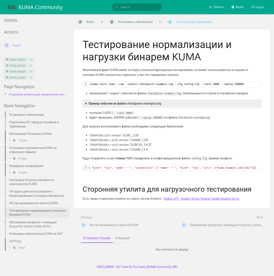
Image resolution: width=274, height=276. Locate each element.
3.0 (31, 71)
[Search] (116, 7)
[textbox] (174, 84)
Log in (257, 7)
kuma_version (16, 59)
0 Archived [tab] (123, 238)
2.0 (31, 59)
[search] (137, 7)
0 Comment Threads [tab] (96, 238)
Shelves (216, 7)
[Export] (36, 45)
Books (237, 7)
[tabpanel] (172, 249)
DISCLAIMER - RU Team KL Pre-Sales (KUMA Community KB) (137, 267)
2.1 (30, 65)
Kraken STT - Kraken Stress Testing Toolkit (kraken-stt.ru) (201, 198)
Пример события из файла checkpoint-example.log (124, 103)
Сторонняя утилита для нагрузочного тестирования (38, 94)
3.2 (31, 77)
